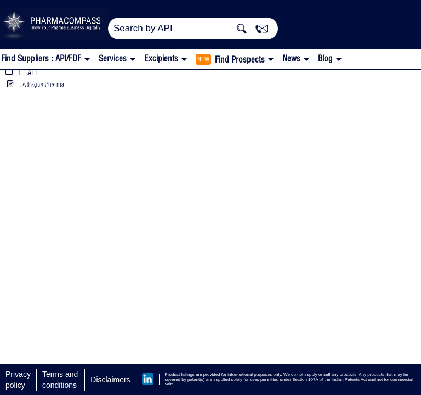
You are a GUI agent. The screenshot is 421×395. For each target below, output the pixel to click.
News (291, 58)
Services (34, 82)
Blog (325, 58)
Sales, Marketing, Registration (154, 82)
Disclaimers (110, 379)
